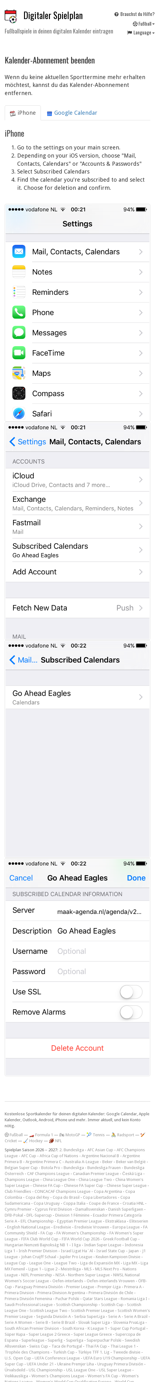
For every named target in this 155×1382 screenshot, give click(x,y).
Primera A (133, 1286)
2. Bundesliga (71, 1149)
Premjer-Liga (109, 1286)
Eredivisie (62, 1227)
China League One (59, 1179)
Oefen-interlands (67, 1281)
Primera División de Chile (111, 1292)
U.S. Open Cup (18, 1358)
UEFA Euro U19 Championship (110, 1358)
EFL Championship (37, 1221)
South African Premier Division (32, 1328)
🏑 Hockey (33, 1140)
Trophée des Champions (27, 1352)
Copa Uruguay (47, 1203)
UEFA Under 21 (40, 1364)
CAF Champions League (48, 1173)
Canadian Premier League (96, 1173)
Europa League (126, 1227)
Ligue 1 (34, 1269)
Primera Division (19, 1292)
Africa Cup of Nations (59, 1155)
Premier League (80, 1286)
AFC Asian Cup (100, 1149)
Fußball (14, 1134)
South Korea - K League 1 (84, 1328)
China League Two (95, 1179)
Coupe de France (104, 1203)
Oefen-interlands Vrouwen (111, 1281)
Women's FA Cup (103, 1376)
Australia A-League (82, 1161)
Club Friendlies (18, 1191)
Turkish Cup (64, 1352)
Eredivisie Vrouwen (92, 1227)
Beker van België (131, 1161)
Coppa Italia (74, 1203)
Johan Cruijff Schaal (38, 1256)
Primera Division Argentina (61, 1292)
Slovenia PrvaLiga (128, 1322)
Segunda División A (53, 1316)
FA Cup (47, 1233)
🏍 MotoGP (69, 1134)
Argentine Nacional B (100, 1155)
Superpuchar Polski (104, 1340)
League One (40, 1263)
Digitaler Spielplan (53, 15)
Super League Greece (93, 1334)
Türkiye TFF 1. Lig (93, 1352)
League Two (65, 1263)
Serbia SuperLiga (89, 1316)
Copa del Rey (37, 1197)
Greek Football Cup (120, 1239)
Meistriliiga (71, 1269)
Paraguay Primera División (39, 1286)
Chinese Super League (127, 1185)
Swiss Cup (38, 1346)
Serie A (114, 1316)
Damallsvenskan (90, 1209)
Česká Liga (132, 1173)
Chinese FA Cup (47, 1185)
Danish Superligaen (125, 1209)
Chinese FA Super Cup (83, 1185)
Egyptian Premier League (79, 1221)
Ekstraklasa (115, 1221)
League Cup (15, 1263)
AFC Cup (28, 1155)
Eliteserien (138, 1221)
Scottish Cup (112, 1304)
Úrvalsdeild (15, 1370)
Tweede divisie (126, 1352)
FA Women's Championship (81, 1233)
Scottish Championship (77, 1304)
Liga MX (130, 1263)
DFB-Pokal (14, 1215)
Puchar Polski (67, 1298)
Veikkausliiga (16, 1376)
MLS (88, 1269)
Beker (107, 1161)
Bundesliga (74, 1167)
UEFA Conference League (57, 1358)
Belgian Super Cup (21, 1167)
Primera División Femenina (28, 1298)
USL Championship (46, 1370)
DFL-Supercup (39, 1215)
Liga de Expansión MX (100, 1263)
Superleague (33, 1340)
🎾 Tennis (95, 1134)
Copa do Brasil (66, 1197)
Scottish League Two (48, 1310)
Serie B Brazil (63, 1322)
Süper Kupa (15, 1334)
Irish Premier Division (38, 1250)
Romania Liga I (134, 1298)
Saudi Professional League (29, 1304)
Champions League (22, 1179)
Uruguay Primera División (120, 1364)
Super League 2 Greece (49, 1334)
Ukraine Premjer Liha (75, 1364)
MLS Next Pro (107, 1269)
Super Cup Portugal (127, 1328)
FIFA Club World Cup (39, 1239)
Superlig (55, 1340)
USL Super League (115, 1370)
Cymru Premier (18, 1209)
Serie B (42, 1322)
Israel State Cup (110, 1250)
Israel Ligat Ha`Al (77, 1250)
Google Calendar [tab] (71, 112)
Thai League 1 (123, 1346)
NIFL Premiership (36, 1275)
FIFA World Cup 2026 (80, 1239)
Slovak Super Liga (94, 1322)
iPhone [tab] (23, 112)
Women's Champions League (57, 1376)
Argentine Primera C (43, 1161)
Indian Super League (102, 1245)
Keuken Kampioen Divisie (118, 1256)
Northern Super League (89, 1275)
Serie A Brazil (136, 1316)
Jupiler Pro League (76, 1256)
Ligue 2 (51, 1269)
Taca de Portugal (66, 1346)
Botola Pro (50, 1167)
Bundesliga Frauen (104, 1167)
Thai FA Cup (96, 1346)
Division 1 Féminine (72, 1215)
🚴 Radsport (122, 1134)
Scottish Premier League (92, 1310)
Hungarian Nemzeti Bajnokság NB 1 (36, 1245)
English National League (28, 1227)
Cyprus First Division (53, 1209)
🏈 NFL (55, 1140)
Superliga (74, 1340)
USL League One (80, 1370)
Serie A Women (18, 1322)
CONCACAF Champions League (62, 1191)
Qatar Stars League (100, 1298)
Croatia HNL (133, 1203)
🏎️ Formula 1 (41, 1134)
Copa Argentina (108, 1191)
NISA (60, 1275)
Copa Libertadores (100, 1197)
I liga (76, 1245)
